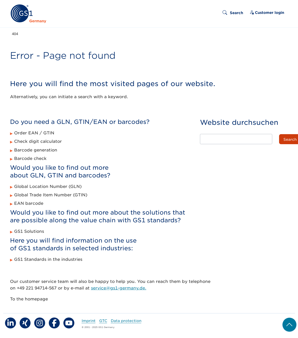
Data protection (126, 320)
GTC (103, 320)
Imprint (89, 320)
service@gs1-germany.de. (118, 287)
